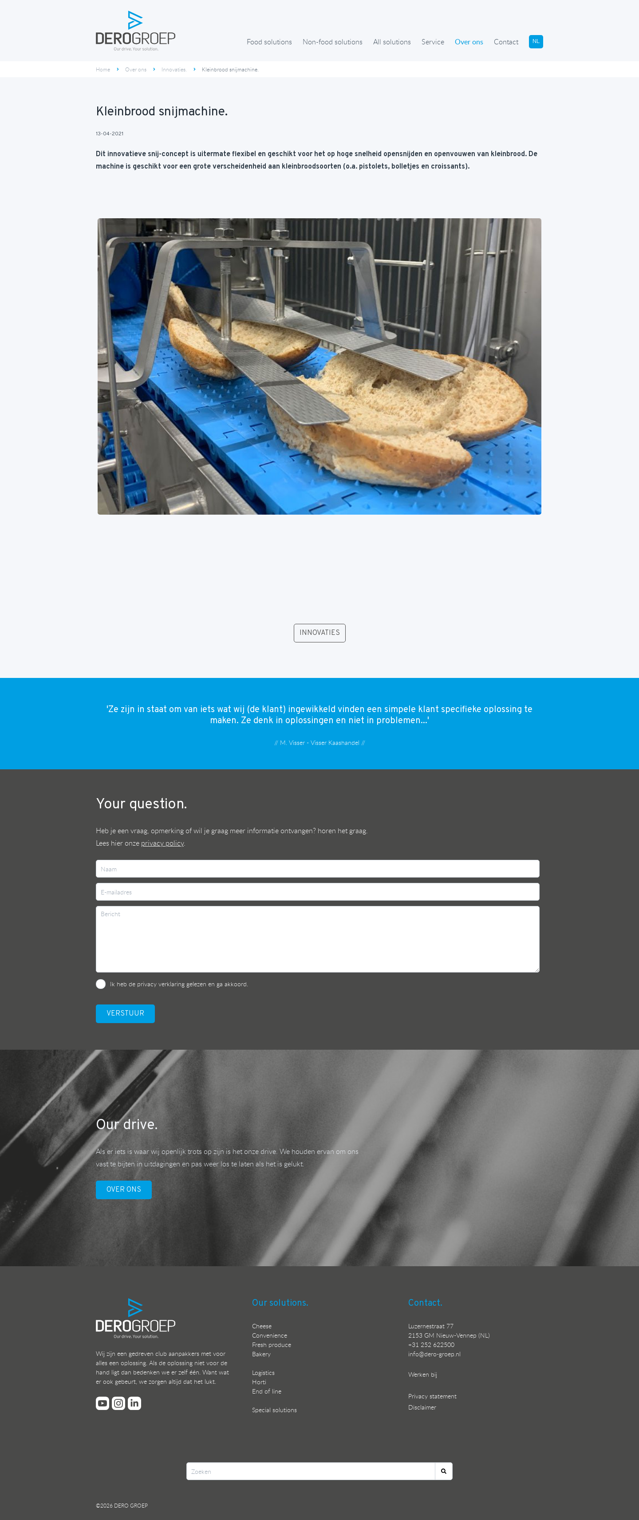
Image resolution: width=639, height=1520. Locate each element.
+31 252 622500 (431, 1344)
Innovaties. (174, 69)
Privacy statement (432, 1396)
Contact (506, 42)
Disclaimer (422, 1407)
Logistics (263, 1372)
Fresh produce (271, 1344)
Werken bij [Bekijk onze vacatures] (422, 1374)
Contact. (425, 1303)
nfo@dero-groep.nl (435, 1354)
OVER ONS (123, 1189)
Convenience (269, 1335)
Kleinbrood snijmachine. (230, 69)
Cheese (262, 1326)
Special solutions (274, 1410)
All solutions (392, 42)
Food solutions (269, 42)
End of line (266, 1391)
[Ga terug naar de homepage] (136, 31)
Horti (259, 1382)
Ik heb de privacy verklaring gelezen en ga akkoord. (179, 984)
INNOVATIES (320, 633)
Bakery (261, 1354)
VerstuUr (125, 1013)
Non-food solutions (333, 42)
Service (433, 42)
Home (103, 69)
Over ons (469, 42)
